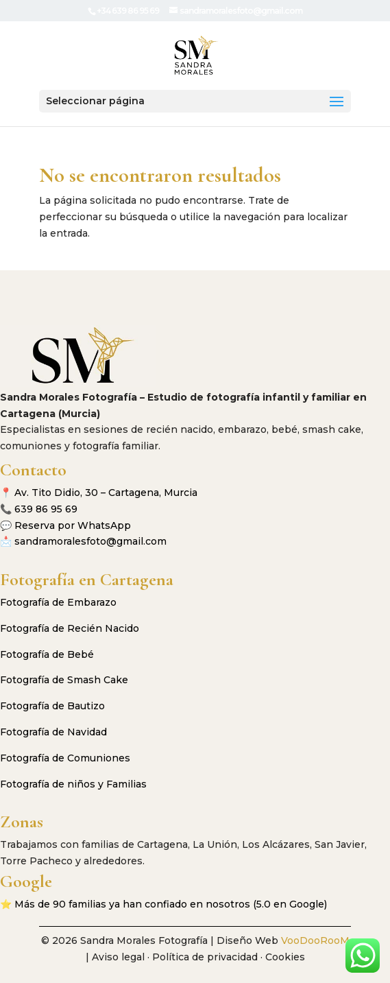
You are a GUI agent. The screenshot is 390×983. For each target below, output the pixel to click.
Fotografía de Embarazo (58, 602)
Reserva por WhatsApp (72, 525)
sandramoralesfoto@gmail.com (90, 541)
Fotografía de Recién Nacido (69, 628)
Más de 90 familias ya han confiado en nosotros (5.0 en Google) (170, 904)
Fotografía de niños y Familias (73, 784)
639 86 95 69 (45, 509)
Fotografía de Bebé (47, 654)
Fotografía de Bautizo (52, 706)
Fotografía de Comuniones (65, 758)
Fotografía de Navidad (53, 732)
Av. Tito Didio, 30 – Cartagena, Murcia (105, 492)
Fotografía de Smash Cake (64, 680)
